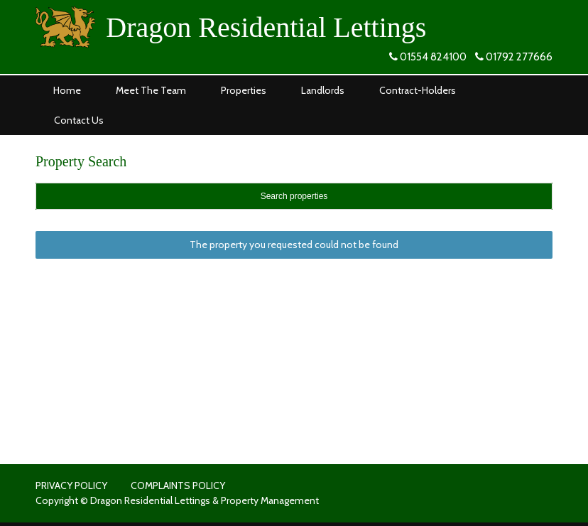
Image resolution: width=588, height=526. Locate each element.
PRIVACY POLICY (71, 485)
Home (67, 90)
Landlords (322, 90)
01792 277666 (519, 56)
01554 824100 (433, 56)
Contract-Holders (417, 90)
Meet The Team (151, 90)
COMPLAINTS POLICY (178, 485)
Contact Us (79, 120)
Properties (243, 90)
